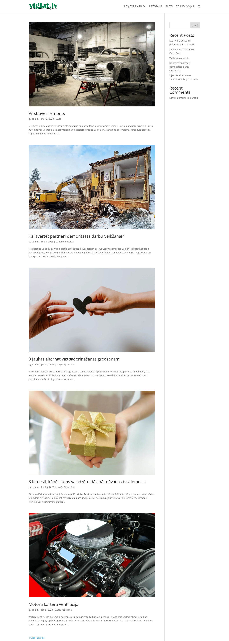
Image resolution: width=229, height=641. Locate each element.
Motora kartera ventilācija (53, 604)
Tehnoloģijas (185, 6)
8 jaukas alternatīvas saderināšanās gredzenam (74, 359)
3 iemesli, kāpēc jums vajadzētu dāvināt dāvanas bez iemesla (87, 481)
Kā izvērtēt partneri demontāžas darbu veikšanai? (76, 236)
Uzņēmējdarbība (135, 6)
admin (35, 118)
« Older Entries (37, 637)
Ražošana (155, 6)
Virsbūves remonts (47, 113)
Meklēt (195, 25)
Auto (169, 6)
